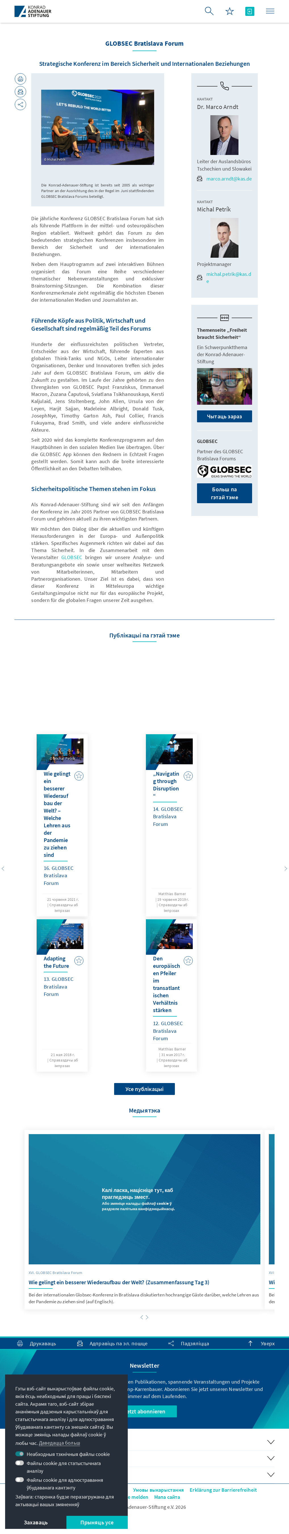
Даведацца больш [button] (59, 1442)
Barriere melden (130, 1497)
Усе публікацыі (144, 1088)
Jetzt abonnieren (144, 1411)
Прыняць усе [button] (97, 1522)
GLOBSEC (71, 557)
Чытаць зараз (224, 416)
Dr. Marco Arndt (217, 107)
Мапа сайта (167, 1497)
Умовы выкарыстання (158, 1490)
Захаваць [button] (36, 1522)
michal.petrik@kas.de (224, 277)
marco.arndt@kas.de (224, 178)
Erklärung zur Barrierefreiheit (223, 1490)
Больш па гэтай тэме (224, 493)
